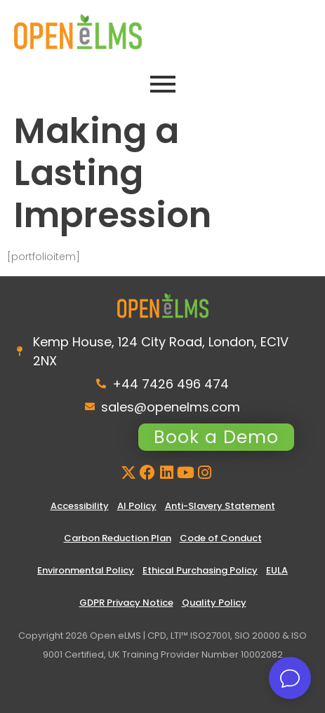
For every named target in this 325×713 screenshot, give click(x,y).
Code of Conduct (221, 538)
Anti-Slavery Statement (220, 505)
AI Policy (137, 505)
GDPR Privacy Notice (126, 602)
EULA (277, 570)
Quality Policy (214, 602)
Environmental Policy (85, 570)
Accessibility (80, 505)
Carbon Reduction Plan (117, 538)
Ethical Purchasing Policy (200, 570)
